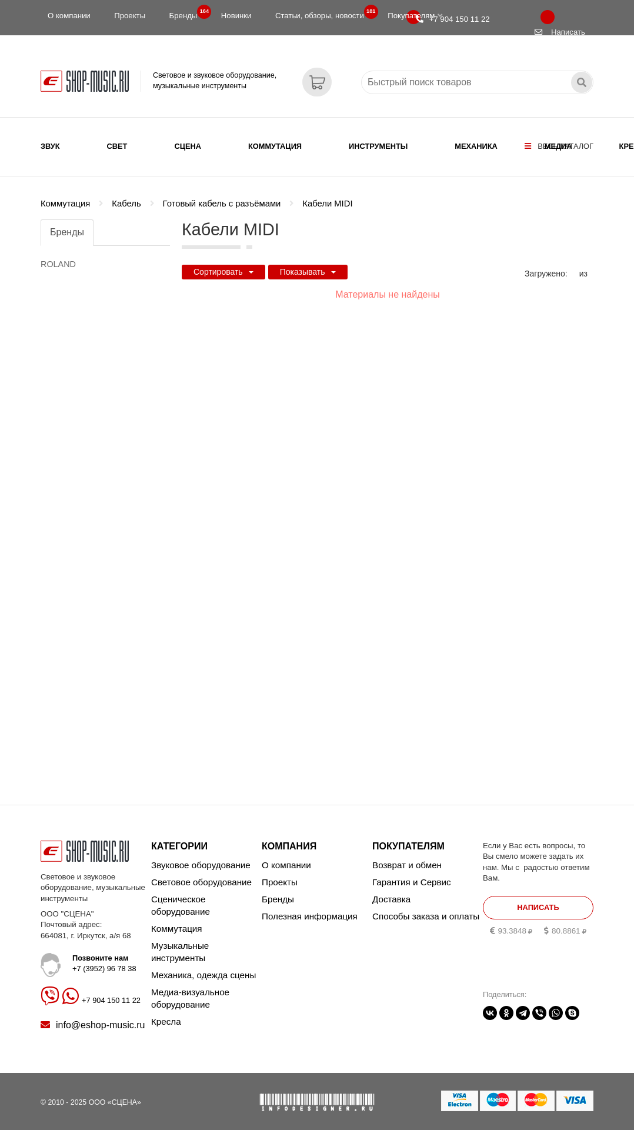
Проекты (129, 15)
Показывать (308, 264)
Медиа (558, 146)
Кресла (166, 1017)
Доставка (391, 894)
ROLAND (58, 256)
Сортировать (223, 264)
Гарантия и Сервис (411, 877)
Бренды (187, 13)
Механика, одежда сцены (203, 970)
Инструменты (378, 146)
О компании (69, 15)
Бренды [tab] (67, 224)
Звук (50, 146)
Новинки (236, 15)
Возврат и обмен (407, 860)
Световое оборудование (201, 877)
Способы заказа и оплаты (425, 911)
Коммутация (275, 146)
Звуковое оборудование (201, 860)
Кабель (126, 196)
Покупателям (415, 15)
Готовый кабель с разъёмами (222, 196)
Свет (117, 146)
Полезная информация (310, 911)
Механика (476, 146)
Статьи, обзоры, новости (323, 13)
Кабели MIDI (327, 196)
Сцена (187, 146)
